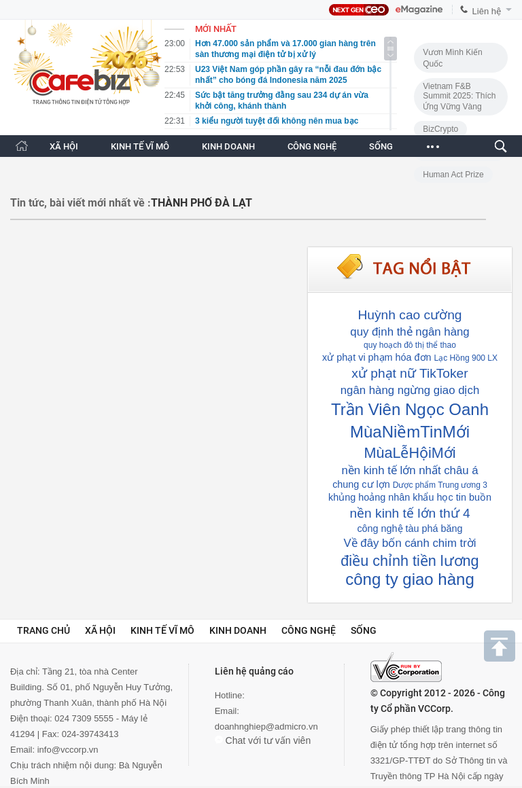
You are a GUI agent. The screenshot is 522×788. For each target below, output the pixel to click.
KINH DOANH (228, 146)
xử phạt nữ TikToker (409, 373)
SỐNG (381, 146)
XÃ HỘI (64, 146)
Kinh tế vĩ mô (162, 630)
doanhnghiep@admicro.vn (266, 726)
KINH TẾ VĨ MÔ (140, 146)
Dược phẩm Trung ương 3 (440, 485)
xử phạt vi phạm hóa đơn (377, 357)
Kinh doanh (237, 630)
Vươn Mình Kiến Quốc (452, 58)
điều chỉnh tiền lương (409, 560)
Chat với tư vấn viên (263, 740)
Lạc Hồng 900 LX (466, 358)
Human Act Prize (453, 174)
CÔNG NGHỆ (312, 146)
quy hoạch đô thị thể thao (410, 345)
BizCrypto (440, 129)
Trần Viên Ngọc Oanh (410, 409)
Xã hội (100, 630)
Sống (364, 630)
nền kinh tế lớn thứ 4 (409, 513)
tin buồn (473, 497)
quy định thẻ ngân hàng (409, 331)
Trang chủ (43, 630)
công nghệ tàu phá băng (409, 528)
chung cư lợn (361, 484)
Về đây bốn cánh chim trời (409, 543)
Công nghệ (308, 630)
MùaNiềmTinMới (410, 432)
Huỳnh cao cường (410, 315)
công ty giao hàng (409, 579)
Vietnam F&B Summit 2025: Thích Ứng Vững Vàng (459, 96)
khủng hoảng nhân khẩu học (390, 497)
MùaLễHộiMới (409, 452)
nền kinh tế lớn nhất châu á (409, 470)
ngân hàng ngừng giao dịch (410, 390)
